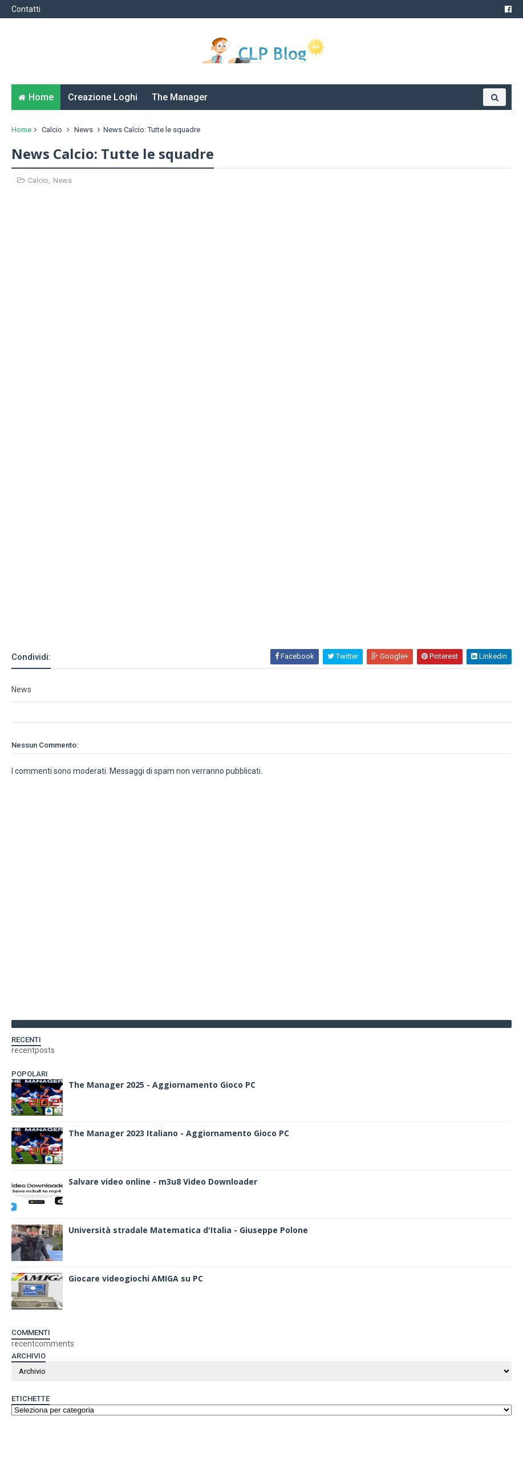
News (83, 129)
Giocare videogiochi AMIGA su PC (135, 1278)
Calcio (52, 129)
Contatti (25, 9)
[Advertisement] (144, 617)
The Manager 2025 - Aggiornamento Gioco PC (162, 1084)
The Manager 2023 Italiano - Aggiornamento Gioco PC (178, 1133)
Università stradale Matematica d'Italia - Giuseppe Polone (188, 1230)
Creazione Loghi (102, 97)
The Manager (180, 97)
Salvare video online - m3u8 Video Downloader (162, 1181)
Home (41, 97)
